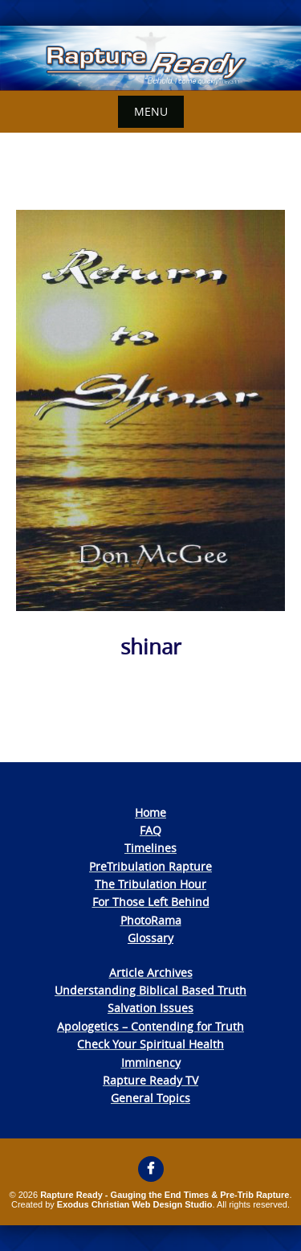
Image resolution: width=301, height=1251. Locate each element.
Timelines (150, 847)
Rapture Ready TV (150, 1080)
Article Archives (151, 972)
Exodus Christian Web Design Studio (135, 1204)
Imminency (151, 1062)
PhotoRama (150, 920)
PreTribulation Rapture (150, 866)
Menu (151, 111)
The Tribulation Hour (150, 884)
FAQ (150, 830)
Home (150, 812)
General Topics (150, 1097)
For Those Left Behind (150, 901)
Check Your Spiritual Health (150, 1044)
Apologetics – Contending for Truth (150, 1026)
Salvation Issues (150, 1007)
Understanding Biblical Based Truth (150, 990)
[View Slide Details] (150, 58)
